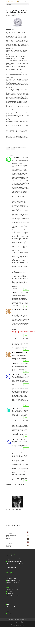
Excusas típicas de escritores (12, 567)
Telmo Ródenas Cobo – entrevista (13, 573)
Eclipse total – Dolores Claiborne (13, 589)
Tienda (8, 609)
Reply (26, 289)
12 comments (13, 15)
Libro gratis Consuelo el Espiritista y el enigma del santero (17, 619)
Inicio (8, 604)
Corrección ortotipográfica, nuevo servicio (14, 561)
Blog (20, 14)
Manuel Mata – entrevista (11, 578)
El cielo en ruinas (10, 593)
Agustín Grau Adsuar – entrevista (13, 582)
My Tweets (8, 527)
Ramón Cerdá (9, 14)
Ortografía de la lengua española (13, 595)
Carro (8, 611)
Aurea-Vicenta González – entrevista (13, 580)
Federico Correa (15, 309)
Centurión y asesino (10, 598)
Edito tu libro (9, 613)
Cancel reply (8, 485)
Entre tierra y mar (10, 591)
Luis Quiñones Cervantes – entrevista (14, 576)
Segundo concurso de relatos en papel (14, 606)
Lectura (7, 28)
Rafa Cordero (15, 157)
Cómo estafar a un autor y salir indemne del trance (16, 555)
